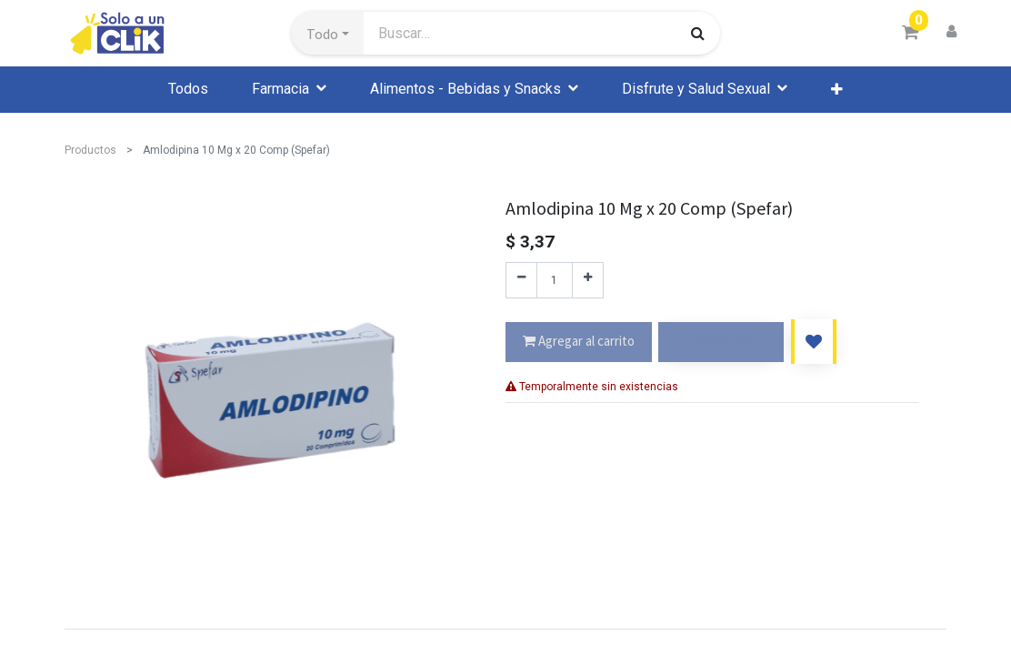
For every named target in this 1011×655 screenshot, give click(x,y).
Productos (90, 150)
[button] (328, 33)
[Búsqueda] (697, 33)
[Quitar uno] (521, 280)
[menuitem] (188, 89)
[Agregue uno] (588, 280)
